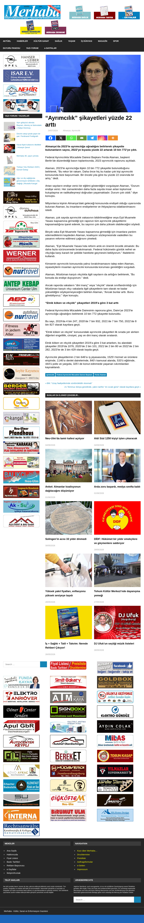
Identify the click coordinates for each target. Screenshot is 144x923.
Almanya (67, 130)
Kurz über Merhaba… (87, 859)
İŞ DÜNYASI (86, 41)
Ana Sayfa (11, 859)
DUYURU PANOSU (11, 48)
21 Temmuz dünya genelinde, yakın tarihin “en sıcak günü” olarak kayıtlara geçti (101, 387)
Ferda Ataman (100, 375)
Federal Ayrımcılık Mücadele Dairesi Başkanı (74, 375)
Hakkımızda (12, 862)
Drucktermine (83, 862)
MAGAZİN (102, 41)
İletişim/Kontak (14, 881)
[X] (61, 137)
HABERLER (22, 41)
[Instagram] (102, 137)
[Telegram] (92, 137)
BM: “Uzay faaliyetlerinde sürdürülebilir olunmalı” (69, 383)
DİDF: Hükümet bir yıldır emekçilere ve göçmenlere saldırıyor (111, 547)
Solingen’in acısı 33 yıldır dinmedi (67, 543)
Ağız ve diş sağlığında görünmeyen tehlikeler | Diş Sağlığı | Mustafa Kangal (28, 181)
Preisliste (81, 866)
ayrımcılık (50, 375)
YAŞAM (71, 41)
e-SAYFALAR (50, 48)
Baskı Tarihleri (13, 870)
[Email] (82, 137)
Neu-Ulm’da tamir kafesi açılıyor (66, 438)
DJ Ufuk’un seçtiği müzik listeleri (116, 651)
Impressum (82, 877)
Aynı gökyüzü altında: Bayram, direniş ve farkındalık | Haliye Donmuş (29, 125)
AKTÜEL (7, 41)
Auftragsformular (85, 870)
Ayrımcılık (76, 130)
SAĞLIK (58, 41)
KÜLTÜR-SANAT (41, 41)
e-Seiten (81, 874)
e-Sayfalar (11, 877)
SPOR (116, 41)
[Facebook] (50, 137)
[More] (113, 137)
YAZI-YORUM (32, 48)
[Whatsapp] (71, 137)
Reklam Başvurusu (15, 874)
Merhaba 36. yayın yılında (27, 156)
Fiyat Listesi (12, 866)
